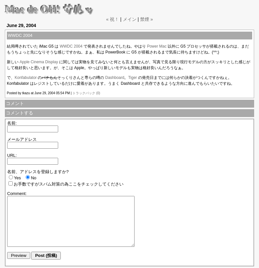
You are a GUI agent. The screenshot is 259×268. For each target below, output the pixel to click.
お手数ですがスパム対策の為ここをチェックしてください (68, 184)
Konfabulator (26, 77)
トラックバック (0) (86, 93)
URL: (12, 155)
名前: (12, 123)
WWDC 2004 (71, 46)
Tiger (132, 77)
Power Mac (156, 46)
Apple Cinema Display (38, 62)
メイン (129, 19)
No (33, 177)
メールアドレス (22, 139)
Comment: (17, 193)
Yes (17, 177)
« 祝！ (112, 19)
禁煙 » (146, 19)
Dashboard (114, 77)
